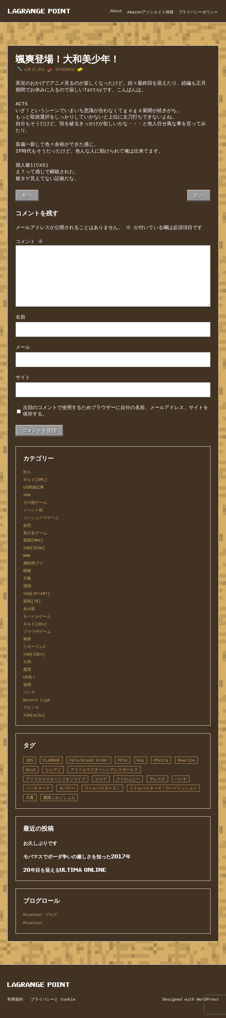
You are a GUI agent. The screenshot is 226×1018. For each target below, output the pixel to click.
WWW (26, 555)
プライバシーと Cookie (52, 999)
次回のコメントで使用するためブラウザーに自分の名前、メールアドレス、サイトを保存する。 (115, 411)
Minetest (33, 923)
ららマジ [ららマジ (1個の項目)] (53, 769)
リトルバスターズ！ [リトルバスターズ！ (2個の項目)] (102, 788)
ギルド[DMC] (35, 479)
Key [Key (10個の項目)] (140, 760)
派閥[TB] (32, 601)
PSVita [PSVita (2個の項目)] (161, 760)
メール (23, 347)
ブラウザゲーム (37, 631)
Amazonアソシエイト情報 (150, 12)
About (116, 11)
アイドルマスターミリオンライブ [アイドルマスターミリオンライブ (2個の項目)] (55, 779)
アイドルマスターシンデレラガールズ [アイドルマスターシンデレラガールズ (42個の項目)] (104, 769)
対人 (27, 472)
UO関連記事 (33, 487)
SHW (26, 495)
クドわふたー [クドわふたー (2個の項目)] (128, 779)
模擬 (27, 570)
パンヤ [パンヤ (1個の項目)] (181, 779)
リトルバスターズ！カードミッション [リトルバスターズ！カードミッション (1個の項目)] (163, 788)
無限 (27, 639)
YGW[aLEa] (34, 715)
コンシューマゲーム (41, 517)
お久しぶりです (40, 843)
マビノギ (31, 707)
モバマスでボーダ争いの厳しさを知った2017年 (77, 857)
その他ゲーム (35, 502)
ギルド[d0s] (35, 624)
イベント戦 (33, 510)
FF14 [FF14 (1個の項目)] (122, 760)
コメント (29, 241)
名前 (20, 317)
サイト (23, 377)
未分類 (29, 608)
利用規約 (15, 999)
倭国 (27, 669)
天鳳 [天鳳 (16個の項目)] (30, 797)
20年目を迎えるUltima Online (64, 870)
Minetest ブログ (40, 914)
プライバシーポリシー (198, 12)
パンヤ (29, 692)
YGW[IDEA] (64, 69)
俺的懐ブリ (33, 563)
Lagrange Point (39, 11)
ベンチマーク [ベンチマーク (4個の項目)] (38, 788)
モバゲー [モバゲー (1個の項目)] (67, 788)
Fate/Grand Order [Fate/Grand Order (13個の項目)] (88, 760)
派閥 (27, 586)
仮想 (27, 525)
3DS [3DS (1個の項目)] (29, 760)
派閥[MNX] (33, 540)
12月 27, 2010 (34, 69)
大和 (27, 661)
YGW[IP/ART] (36, 593)
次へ (199, 195)
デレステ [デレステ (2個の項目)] (157, 779)
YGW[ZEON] (34, 548)
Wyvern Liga (36, 700)
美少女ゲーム (35, 533)
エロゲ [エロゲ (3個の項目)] (101, 779)
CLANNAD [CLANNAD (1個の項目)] (51, 760)
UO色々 (29, 677)
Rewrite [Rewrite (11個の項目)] (186, 760)
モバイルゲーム (37, 616)
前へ (27, 195)
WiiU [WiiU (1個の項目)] (31, 769)
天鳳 (27, 578)
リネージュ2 (34, 646)
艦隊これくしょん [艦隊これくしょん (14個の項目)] (59, 797)
